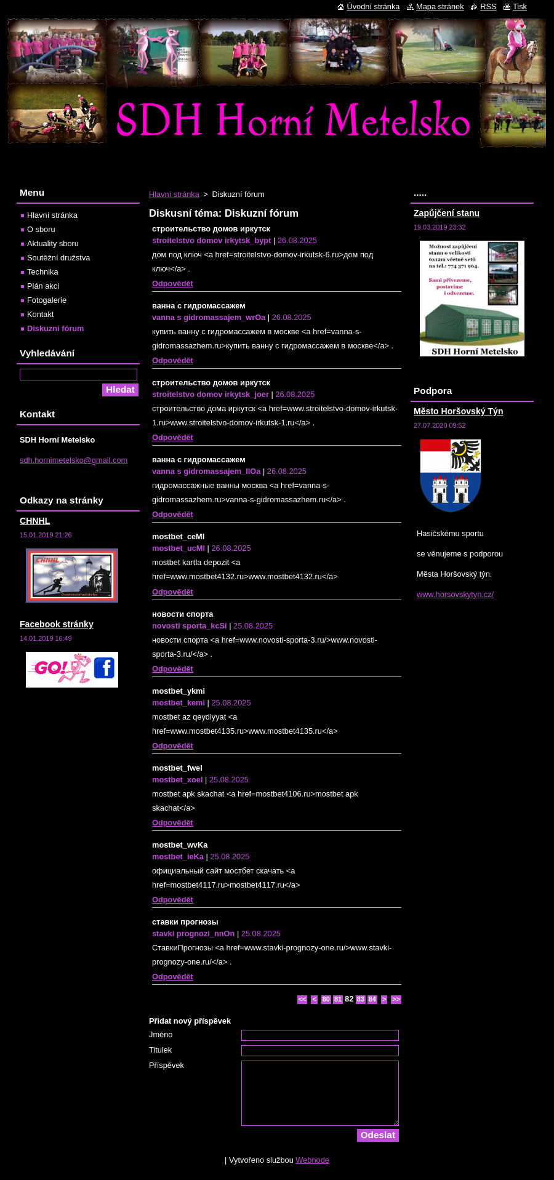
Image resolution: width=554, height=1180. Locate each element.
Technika (42, 271)
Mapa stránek (440, 6)
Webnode (312, 1160)
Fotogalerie (46, 300)
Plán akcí (43, 286)
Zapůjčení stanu (447, 213)
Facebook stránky (57, 624)
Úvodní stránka (373, 6)
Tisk (520, 6)
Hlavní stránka (174, 194)
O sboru (41, 229)
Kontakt (40, 314)
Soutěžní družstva (58, 257)
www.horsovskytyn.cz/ (455, 594)
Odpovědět (172, 283)
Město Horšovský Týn (459, 411)
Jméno (160, 1034)
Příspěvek (166, 1065)
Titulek (160, 1049)
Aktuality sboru (53, 243)
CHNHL (35, 521)
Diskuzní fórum (55, 328)
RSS (488, 6)
